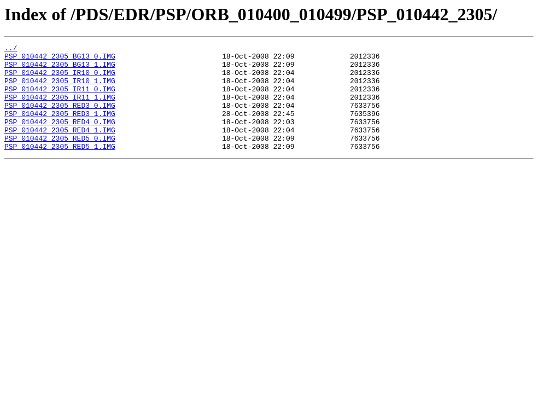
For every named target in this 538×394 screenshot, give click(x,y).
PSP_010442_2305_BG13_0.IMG (59, 59)
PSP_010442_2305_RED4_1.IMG (59, 148)
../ (10, 49)
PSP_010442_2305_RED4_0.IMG (59, 138)
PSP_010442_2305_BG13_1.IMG (59, 69)
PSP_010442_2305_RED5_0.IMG (59, 158)
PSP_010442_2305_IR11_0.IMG (59, 98)
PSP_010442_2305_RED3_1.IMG (59, 128)
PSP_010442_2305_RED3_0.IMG (59, 118)
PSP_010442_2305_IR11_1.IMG (59, 108)
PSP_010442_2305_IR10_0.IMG (59, 79)
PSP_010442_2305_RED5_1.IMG (59, 167)
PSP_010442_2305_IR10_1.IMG (59, 89)
